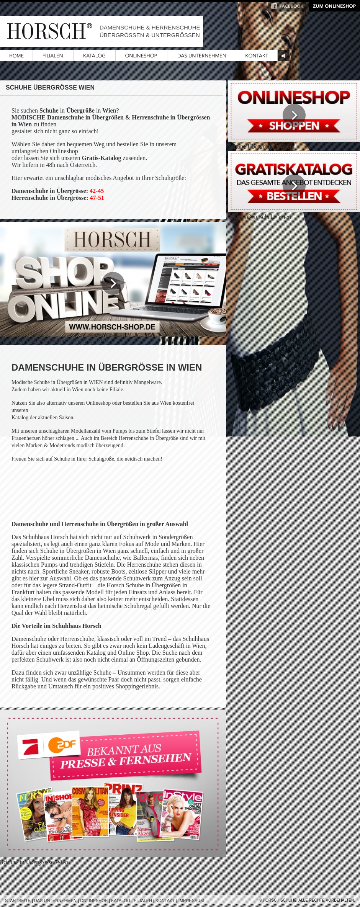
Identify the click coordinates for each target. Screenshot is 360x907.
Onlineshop (94, 900)
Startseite (18, 900)
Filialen (143, 900)
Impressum (191, 900)
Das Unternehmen (55, 900)
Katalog (120, 900)
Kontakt (165, 900)
